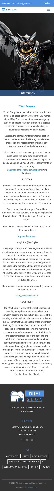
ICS (43, 461)
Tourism (45, 467)
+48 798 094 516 (27, 434)
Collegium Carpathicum (15, 467)
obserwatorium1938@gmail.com (27, 426)
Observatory (12, 456)
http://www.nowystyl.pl (27, 295)
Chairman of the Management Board (24, 169)
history (34, 467)
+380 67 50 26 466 (27, 430)
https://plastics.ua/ (27, 236)
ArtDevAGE (32, 487)
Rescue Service (39, 456)
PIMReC (25, 456)
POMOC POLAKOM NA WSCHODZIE (24, 461)
